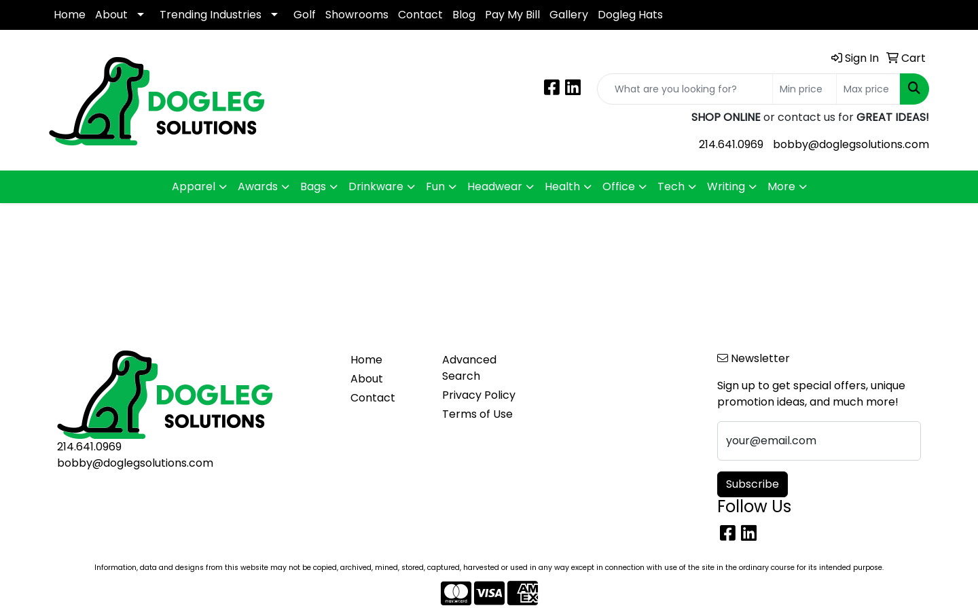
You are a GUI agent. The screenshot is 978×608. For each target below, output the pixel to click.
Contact (420, 14)
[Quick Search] (685, 89)
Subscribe (752, 484)
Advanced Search (469, 368)
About (111, 14)
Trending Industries (210, 14)
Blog (463, 14)
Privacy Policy (478, 395)
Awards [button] (258, 186)
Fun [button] (435, 186)
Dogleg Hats (630, 14)
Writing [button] (726, 186)
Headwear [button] (494, 186)
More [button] (781, 186)
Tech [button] (671, 186)
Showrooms (356, 14)
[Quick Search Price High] (868, 89)
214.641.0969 (731, 144)
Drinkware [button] (375, 186)
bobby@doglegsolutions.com (851, 144)
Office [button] (618, 186)
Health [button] (562, 186)
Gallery (568, 14)
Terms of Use (477, 414)
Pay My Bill (512, 14)
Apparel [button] (193, 186)
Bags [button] (313, 186)
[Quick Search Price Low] (804, 89)
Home (70, 14)
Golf (304, 14)
